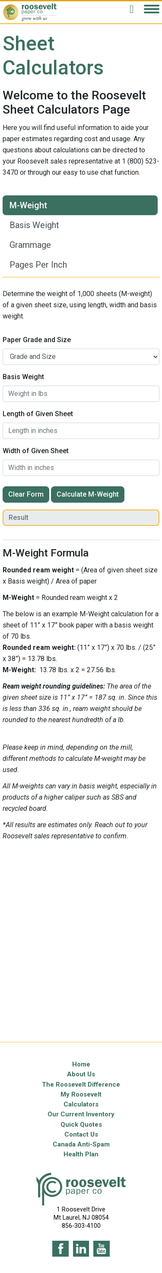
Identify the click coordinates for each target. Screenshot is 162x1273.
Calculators (81, 1104)
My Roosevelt (81, 1094)
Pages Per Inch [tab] (38, 265)
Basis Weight (23, 377)
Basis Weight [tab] (34, 225)
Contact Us (81, 1134)
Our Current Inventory (81, 1114)
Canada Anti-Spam (81, 1144)
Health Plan (81, 1154)
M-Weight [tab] (28, 205)
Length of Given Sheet (38, 414)
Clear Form (26, 494)
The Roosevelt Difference (81, 1084)
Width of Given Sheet (36, 451)
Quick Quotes (81, 1124)
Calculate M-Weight (88, 494)
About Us (81, 1074)
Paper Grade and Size (37, 340)
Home (81, 1064)
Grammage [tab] (30, 245)
